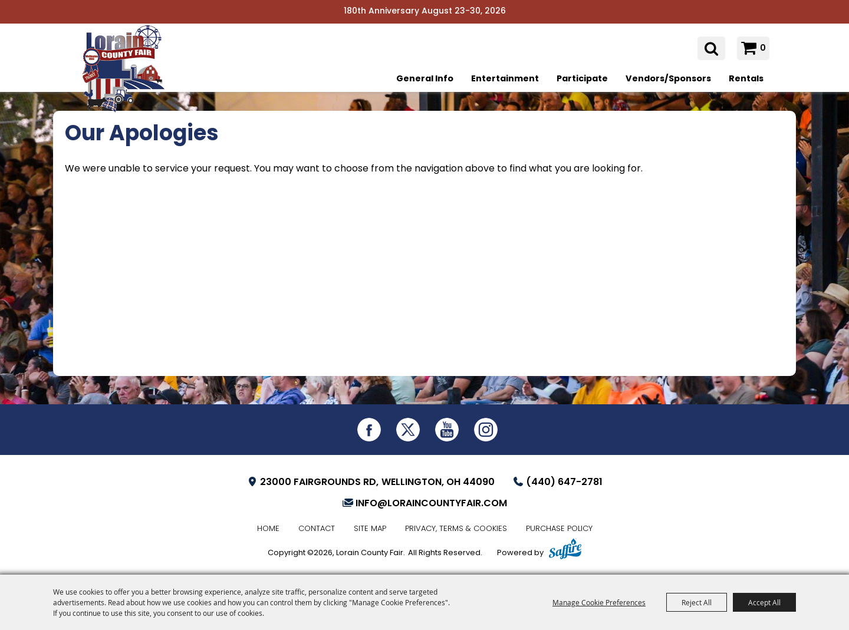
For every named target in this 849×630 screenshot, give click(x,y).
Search (711, 48)
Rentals (746, 79)
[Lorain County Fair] (127, 75)
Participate (582, 79)
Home (268, 529)
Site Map (370, 529)
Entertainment (505, 79)
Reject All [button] (697, 602)
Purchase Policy (559, 529)
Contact (316, 529)
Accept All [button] (764, 602)
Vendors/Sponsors (668, 79)
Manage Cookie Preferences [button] (599, 602)
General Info (424, 79)
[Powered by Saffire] (565, 550)
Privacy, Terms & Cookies (456, 529)
